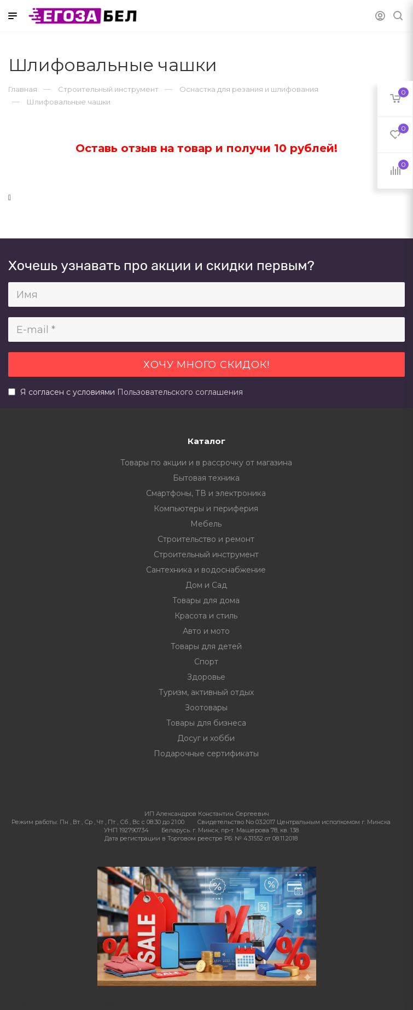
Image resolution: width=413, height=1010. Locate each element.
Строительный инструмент (206, 554)
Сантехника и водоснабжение (206, 570)
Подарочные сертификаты (206, 753)
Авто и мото (206, 631)
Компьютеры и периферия (206, 508)
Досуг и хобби (206, 738)
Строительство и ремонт (206, 539)
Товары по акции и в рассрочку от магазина (206, 463)
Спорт (206, 662)
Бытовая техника (206, 478)
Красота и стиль (205, 616)
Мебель (206, 524)
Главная (22, 89)
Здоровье (206, 677)
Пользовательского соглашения (180, 392)
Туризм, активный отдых (206, 692)
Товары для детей (206, 646)
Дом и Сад (206, 585)
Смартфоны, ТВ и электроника (206, 493)
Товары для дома (206, 600)
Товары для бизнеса (206, 723)
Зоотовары (206, 708)
